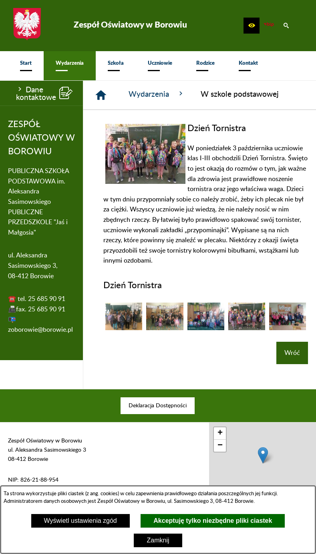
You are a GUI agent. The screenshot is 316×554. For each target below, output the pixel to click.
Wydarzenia (157, 94)
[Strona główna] (101, 95)
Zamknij (158, 540)
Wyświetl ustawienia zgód (80, 520)
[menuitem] (26, 65)
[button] (252, 26)
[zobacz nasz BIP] (269, 26)
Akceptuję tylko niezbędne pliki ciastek (212, 520)
